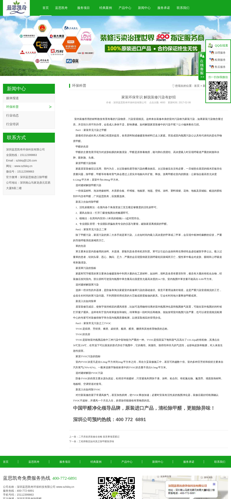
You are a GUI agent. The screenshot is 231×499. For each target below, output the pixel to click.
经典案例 (105, 7)
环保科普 (12, 106)
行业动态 (12, 115)
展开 (202, 66)
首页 (45, 7)
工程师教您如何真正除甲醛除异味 (96, 441)
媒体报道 (12, 98)
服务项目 (83, 7)
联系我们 (183, 7)
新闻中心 (144, 7)
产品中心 (125, 7)
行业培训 (12, 124)
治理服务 (220, 52)
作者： (148, 102)
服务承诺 (163, 7)
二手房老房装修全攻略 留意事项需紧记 (99, 436)
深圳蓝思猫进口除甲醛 (34, 177)
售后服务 (220, 66)
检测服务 (220, 59)
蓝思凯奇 (61, 7)
